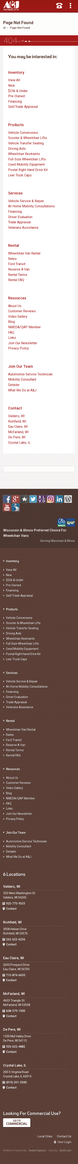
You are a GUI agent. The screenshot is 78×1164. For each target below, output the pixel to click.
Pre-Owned (13, 585)
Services (15, 193)
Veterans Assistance (19, 707)
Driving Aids (13, 633)
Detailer (11, 851)
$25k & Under (15, 580)
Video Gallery (14, 788)
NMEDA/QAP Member (20, 798)
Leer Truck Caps (16, 659)
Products (16, 125)
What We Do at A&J (18, 856)
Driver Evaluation (17, 697)
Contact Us (64, 1136)
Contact (15, 408)
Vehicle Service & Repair (22, 681)
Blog (9, 793)
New (9, 575)
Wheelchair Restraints (20, 638)
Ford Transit (14, 740)
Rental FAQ (13, 755)
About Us (12, 777)
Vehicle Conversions (19, 617)
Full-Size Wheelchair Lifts (22, 643)
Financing (12, 590)
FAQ (8, 803)
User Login (62, 1142)
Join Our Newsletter (19, 813)
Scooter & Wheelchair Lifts (23, 623)
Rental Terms (15, 750)
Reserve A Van (15, 745)
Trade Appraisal (16, 702)
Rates (10, 734)
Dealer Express (37, 1150)
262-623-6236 (15, 939)
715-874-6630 (15, 975)
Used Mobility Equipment (22, 648)
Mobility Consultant (18, 846)
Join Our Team (20, 366)
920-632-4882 (15, 1046)
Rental (13, 245)
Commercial (16, 1123)
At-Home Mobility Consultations (27, 686)
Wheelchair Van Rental (21, 729)
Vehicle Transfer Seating (22, 628)
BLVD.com (65, 1150)
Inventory (16, 72)
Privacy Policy (15, 819)
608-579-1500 (15, 1011)
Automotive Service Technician (26, 841)
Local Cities (45, 1136)
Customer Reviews (18, 782)
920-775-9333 (15, 903)
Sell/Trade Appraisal (19, 595)
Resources (17, 298)
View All (11, 570)
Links (9, 808)
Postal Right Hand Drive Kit (23, 654)
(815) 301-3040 (16, 1082)
